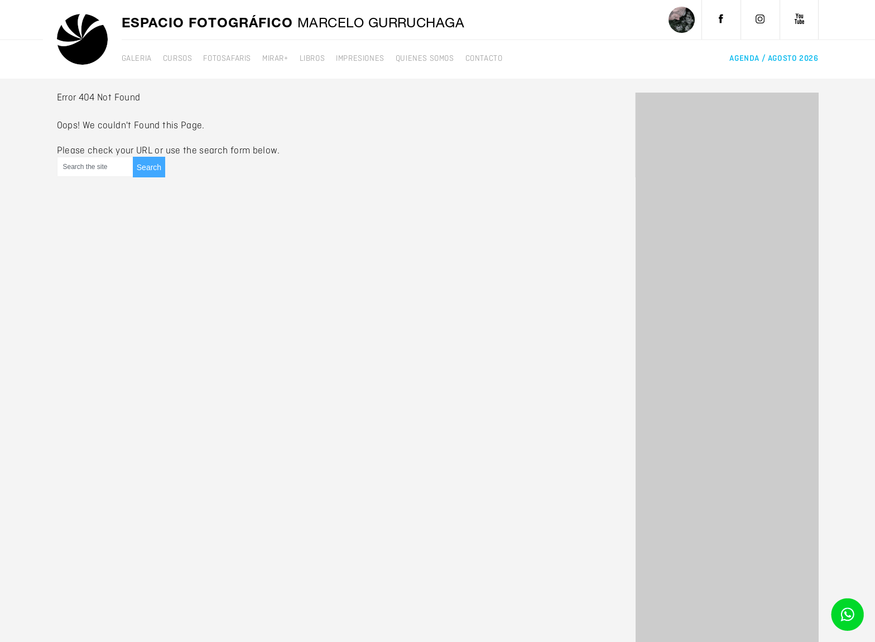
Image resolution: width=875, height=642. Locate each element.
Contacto (484, 59)
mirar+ (275, 59)
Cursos (178, 59)
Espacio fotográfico (293, 24)
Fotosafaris (227, 59)
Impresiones (360, 59)
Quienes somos (425, 59)
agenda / (773, 59)
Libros (312, 59)
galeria (137, 59)
